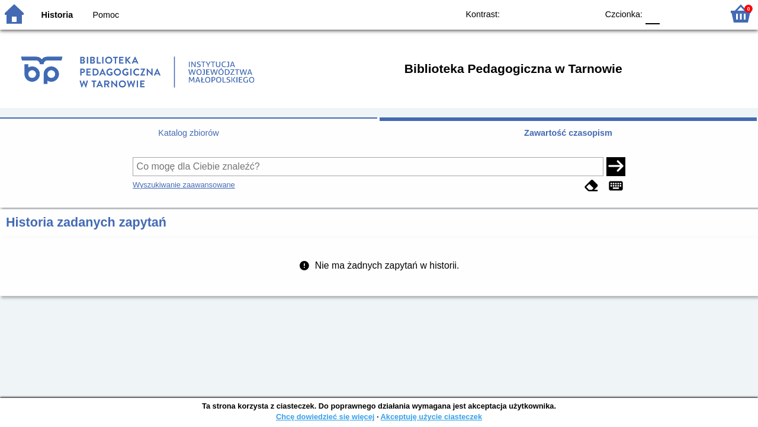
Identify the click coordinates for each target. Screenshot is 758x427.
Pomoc (105, 15)
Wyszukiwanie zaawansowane (184, 184)
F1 (673, 13)
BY (585, 13)
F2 (700, 13)
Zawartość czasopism (568, 133)
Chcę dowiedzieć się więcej (325, 416)
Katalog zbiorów (188, 133)
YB (561, 13)
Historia (57, 15)
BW (537, 13)
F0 (652, 13)
